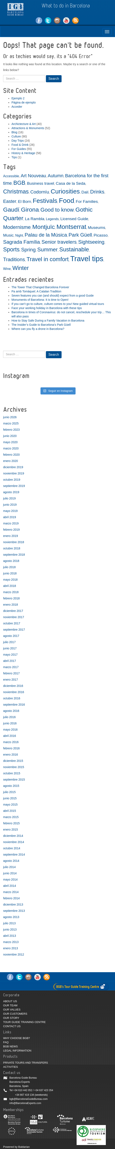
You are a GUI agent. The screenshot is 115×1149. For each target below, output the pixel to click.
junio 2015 (10, 798)
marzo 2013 (11, 942)
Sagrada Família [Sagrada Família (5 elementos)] (21, 242)
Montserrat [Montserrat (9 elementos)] (71, 226)
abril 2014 (9, 885)
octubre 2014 (11, 848)
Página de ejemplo (23, 102)
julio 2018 (9, 567)
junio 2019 (10, 504)
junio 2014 (10, 873)
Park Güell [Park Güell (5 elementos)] (80, 235)
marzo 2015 (11, 817)
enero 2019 (10, 536)
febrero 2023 (11, 429)
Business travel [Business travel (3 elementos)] (40, 183)
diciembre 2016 (13, 685)
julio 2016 (9, 717)
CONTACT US (11, 1026)
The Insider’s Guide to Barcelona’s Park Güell (41, 324)
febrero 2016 (11, 748)
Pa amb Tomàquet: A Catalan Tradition (36, 291)
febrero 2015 (11, 823)
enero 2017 (10, 679)
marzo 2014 (11, 892)
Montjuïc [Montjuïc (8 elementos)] (43, 226)
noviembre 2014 (13, 842)
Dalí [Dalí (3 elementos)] (84, 192)
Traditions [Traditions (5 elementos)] (14, 259)
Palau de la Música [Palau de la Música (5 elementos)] (46, 235)
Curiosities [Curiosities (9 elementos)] (65, 191)
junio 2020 (10, 436)
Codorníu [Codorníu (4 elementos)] (39, 192)
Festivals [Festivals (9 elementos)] (45, 200)
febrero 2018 (11, 598)
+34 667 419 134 (24, 1094)
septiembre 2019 (14, 486)
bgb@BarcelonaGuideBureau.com (28, 1099)
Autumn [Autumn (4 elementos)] (55, 175)
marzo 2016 (11, 742)
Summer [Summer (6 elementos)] (47, 249)
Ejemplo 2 (17, 98)
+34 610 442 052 (22, 1090)
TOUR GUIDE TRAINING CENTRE (24, 1022)
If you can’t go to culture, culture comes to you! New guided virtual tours (57, 304)
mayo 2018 (10, 579)
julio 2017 (9, 642)
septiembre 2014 (14, 854)
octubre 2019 (11, 479)
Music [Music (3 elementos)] (8, 235)
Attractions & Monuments (27, 128)
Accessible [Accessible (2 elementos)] (11, 176)
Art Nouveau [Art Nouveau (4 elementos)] (33, 175)
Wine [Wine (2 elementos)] (7, 269)
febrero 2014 (11, 898)
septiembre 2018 (14, 554)
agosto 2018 (11, 561)
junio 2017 (10, 648)
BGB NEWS (10, 1046)
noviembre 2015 (13, 767)
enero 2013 (10, 948)
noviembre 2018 (13, 542)
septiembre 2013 (14, 910)
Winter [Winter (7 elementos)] (20, 268)
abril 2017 (9, 660)
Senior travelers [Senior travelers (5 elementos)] (59, 242)
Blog (14, 132)
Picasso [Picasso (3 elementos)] (100, 235)
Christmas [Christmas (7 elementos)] (16, 191)
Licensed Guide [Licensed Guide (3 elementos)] (74, 219)
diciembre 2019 (13, 467)
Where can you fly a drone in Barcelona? (37, 329)
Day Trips (17, 140)
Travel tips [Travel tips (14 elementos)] (86, 259)
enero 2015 (10, 829)
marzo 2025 (11, 423)
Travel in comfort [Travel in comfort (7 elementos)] (47, 259)
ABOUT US (10, 1001)
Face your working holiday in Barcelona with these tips (46, 308)
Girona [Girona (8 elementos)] (30, 209)
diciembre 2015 (13, 760)
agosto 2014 (11, 860)
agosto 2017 (11, 636)
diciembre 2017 (13, 611)
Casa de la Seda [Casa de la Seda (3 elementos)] (70, 183)
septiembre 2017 (14, 629)
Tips (14, 157)
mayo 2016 (10, 729)
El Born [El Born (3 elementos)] (24, 201)
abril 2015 (9, 810)
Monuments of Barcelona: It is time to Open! (39, 299)
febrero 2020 (11, 454)
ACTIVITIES (10, 1066)
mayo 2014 (10, 879)
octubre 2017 (11, 623)
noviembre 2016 (13, 692)
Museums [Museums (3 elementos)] (96, 227)
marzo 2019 (11, 523)
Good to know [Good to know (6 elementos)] (57, 210)
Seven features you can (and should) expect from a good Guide (52, 295)
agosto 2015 (11, 785)
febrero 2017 (11, 673)
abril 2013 (9, 935)
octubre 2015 (11, 773)
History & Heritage (23, 153)
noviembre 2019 (13, 473)
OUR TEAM (10, 1005)
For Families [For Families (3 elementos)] (87, 201)
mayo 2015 (10, 804)
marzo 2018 (11, 592)
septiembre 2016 (14, 704)
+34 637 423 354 (43, 1090)
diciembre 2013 (13, 904)
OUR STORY (11, 1017)
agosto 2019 (11, 492)
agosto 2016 (11, 710)
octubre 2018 (11, 548)
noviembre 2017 (13, 617)
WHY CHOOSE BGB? (16, 1038)
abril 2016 (9, 735)
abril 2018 (9, 586)
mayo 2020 (10, 442)
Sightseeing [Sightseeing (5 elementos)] (91, 242)
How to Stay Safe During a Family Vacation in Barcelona (47, 320)
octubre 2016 (11, 698)
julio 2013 (9, 923)
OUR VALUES (11, 1009)
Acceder (16, 106)
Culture (16, 136)
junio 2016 (10, 723)
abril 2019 (9, 517)
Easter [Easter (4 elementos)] (9, 201)
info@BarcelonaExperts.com (25, 1103)
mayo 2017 (10, 654)
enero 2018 (10, 604)
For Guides (18, 149)
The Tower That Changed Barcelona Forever (40, 287)
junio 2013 (10, 929)
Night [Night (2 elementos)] (19, 235)
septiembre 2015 (14, 779)
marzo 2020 (11, 448)
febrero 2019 (11, 529)
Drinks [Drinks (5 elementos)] (97, 192)
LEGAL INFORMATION (17, 1050)
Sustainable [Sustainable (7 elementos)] (74, 249)
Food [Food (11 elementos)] (66, 200)
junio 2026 (10, 417)
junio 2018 (10, 573)
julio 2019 (9, 498)
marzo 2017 (11, 667)
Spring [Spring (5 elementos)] (28, 249)
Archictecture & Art (23, 124)
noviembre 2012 (13, 954)
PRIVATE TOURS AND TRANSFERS (25, 1062)
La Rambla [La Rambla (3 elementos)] (34, 219)
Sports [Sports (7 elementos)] (11, 249)
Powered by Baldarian (16, 1146)
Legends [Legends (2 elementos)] (52, 219)
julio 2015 (9, 792)
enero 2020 (10, 461)
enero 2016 (10, 754)
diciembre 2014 (13, 835)
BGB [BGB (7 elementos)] (19, 183)
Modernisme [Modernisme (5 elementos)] (17, 227)
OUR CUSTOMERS (15, 1013)
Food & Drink (20, 144)
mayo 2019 (10, 511)
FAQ (6, 1042)
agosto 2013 (11, 917)
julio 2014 (9, 867)
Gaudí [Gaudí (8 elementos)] (11, 209)
